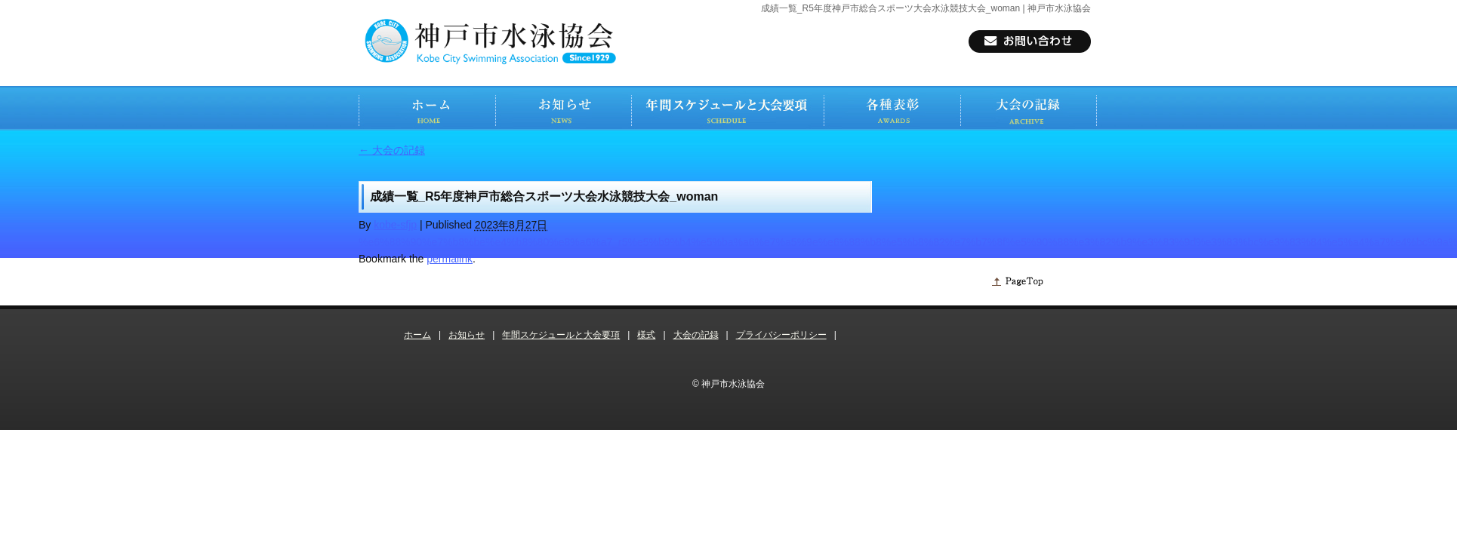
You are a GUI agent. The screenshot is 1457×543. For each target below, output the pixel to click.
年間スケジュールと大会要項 (561, 335)
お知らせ (466, 335)
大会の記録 (392, 150)
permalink (450, 259)
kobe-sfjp (395, 225)
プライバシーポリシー (781, 335)
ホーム (417, 335)
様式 (646, 335)
